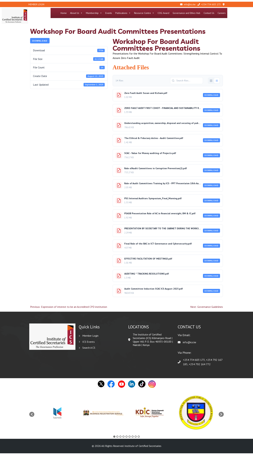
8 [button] (136, 438)
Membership (118, 13)
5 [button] (126, 438)
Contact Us (233, 13)
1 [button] (114, 438)
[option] (57, 414)
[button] (31, 416)
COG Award (187, 13)
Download (39, 42)
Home (88, 13)
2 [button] (117, 438)
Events (132, 13)
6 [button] (130, 438)
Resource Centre (168, 13)
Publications (147, 13)
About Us (100, 13)
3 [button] (120, 438)
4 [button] (123, 438)
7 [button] (133, 438)
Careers (246, 13)
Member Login (36, 4)
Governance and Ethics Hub (210, 13)
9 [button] (139, 438)
